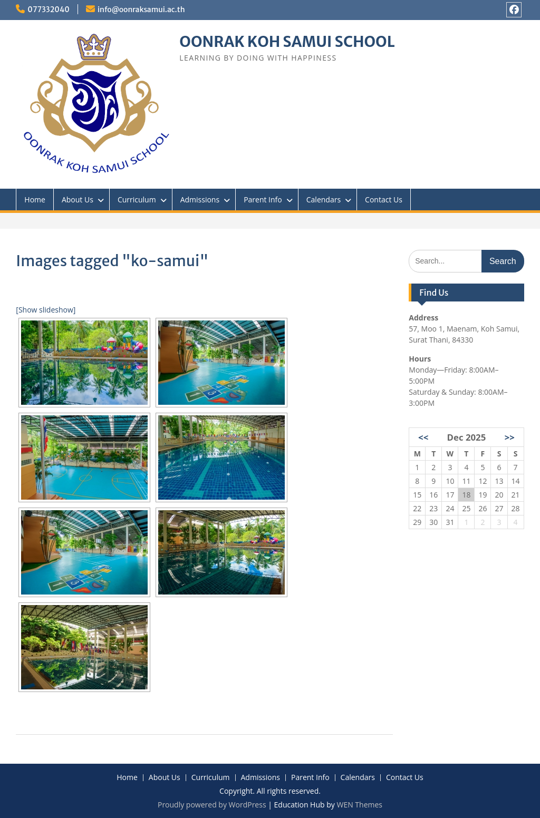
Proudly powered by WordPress (212, 805)
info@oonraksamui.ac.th (141, 9)
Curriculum (137, 199)
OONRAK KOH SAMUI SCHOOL (286, 41)
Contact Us (383, 199)
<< (423, 437)
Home (34, 199)
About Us (77, 199)
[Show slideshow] (45, 310)
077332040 (48, 9)
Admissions (199, 199)
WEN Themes (359, 805)
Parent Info (263, 199)
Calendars (323, 199)
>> (510, 437)
